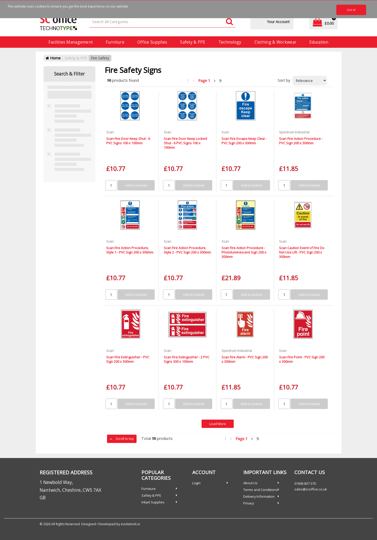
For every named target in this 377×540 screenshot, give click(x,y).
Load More (217, 423)
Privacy (248, 503)
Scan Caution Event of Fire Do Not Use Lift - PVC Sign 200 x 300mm (301, 252)
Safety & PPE (192, 42)
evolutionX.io (130, 524)
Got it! (351, 10)
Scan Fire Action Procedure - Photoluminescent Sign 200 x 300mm (244, 252)
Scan (110, 132)
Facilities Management (70, 42)
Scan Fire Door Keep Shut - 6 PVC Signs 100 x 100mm (128, 140)
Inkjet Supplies (153, 502)
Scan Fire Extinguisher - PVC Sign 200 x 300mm (127, 359)
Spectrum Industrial (294, 132)
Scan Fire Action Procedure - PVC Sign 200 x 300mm (301, 140)
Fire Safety (100, 58)
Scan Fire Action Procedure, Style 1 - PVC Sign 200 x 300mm (129, 250)
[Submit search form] (229, 22)
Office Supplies (152, 42)
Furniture (115, 42)
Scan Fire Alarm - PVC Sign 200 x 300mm (245, 359)
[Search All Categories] (162, 22)
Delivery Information (259, 496)
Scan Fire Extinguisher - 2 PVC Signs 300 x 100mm (186, 359)
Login (196, 483)
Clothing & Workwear (275, 42)
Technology (229, 42)
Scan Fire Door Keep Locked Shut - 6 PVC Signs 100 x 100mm (185, 143)
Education (319, 42)
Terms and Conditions (260, 489)
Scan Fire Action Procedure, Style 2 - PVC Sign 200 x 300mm (187, 250)
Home (53, 58)
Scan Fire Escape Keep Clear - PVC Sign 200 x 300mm (244, 140)
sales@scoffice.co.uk (310, 489)
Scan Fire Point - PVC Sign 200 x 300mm (301, 359)
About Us (250, 483)
